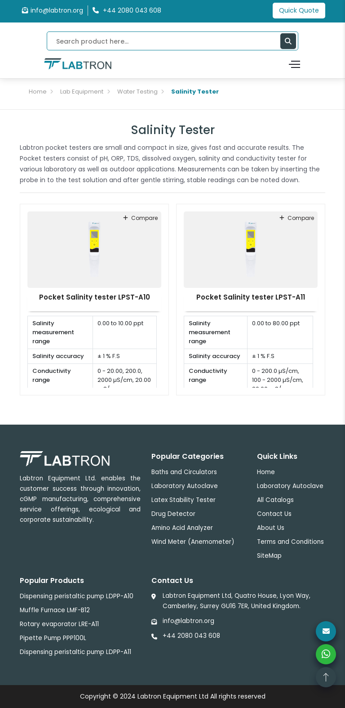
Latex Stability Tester (183, 500)
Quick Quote (299, 10)
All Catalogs (275, 500)
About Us (270, 528)
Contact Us (274, 514)
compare (140, 218)
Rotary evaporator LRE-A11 (59, 624)
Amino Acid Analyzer (182, 528)
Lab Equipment (81, 91)
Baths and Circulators (184, 472)
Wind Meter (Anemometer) (192, 542)
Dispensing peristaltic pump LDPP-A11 (75, 652)
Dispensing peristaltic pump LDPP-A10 (76, 596)
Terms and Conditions (290, 542)
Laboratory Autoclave (184, 486)
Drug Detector (173, 514)
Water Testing (137, 91)
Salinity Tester (195, 91)
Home (38, 91)
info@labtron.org (52, 10)
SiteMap (269, 555)
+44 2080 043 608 (191, 636)
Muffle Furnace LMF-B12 (55, 610)
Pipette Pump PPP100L (53, 638)
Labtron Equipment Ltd (172, 696)
